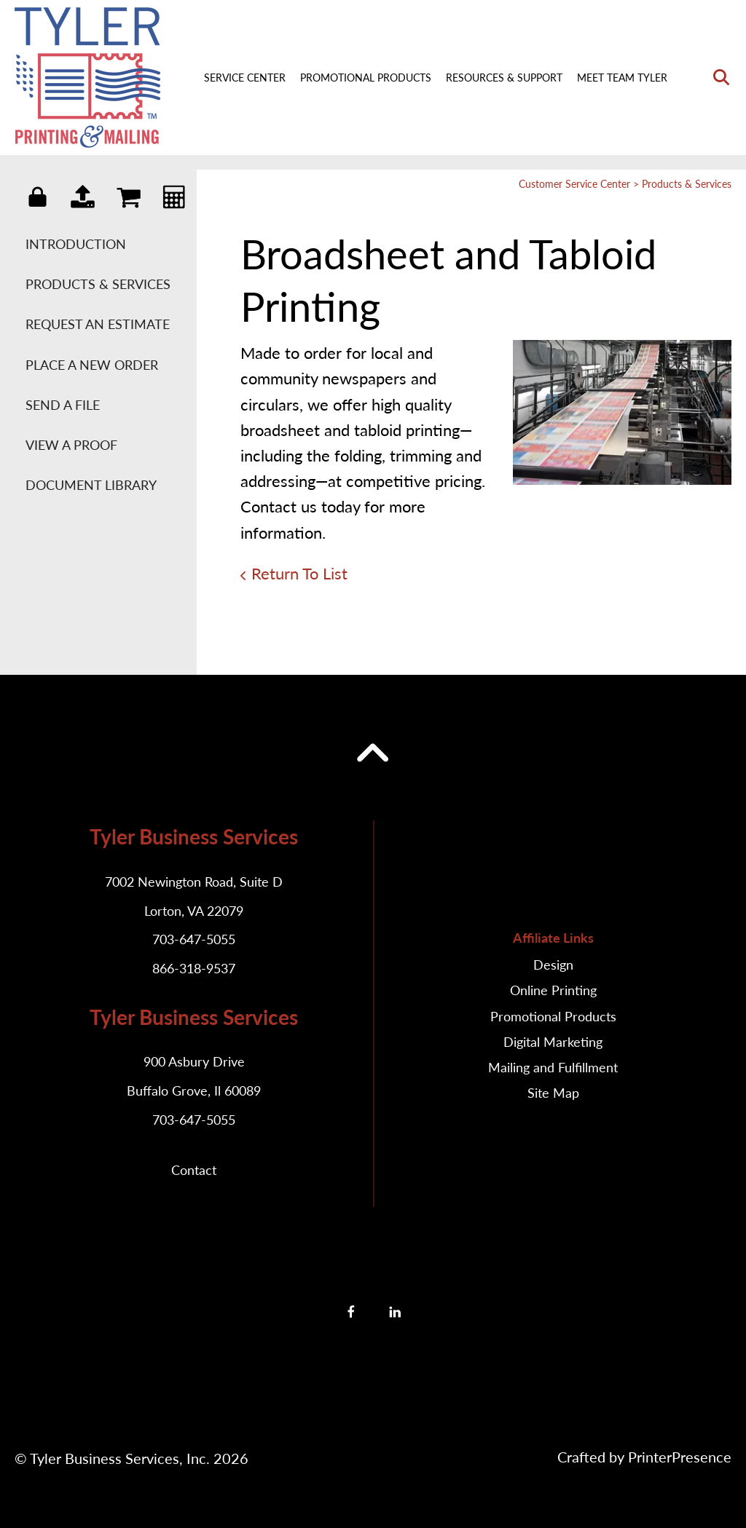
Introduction (75, 244)
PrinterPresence (679, 1456)
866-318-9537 (193, 968)
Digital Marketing (552, 1042)
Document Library (91, 485)
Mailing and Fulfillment (553, 1067)
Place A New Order (91, 365)
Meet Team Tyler (622, 77)
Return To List (299, 573)
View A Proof (71, 445)
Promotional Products (365, 77)
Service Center (245, 77)
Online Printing (553, 990)
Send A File (62, 405)
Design (553, 965)
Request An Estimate (97, 324)
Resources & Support (504, 77)
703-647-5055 (193, 939)
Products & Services (97, 284)
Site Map (553, 1093)
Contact (193, 1170)
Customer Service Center (574, 184)
